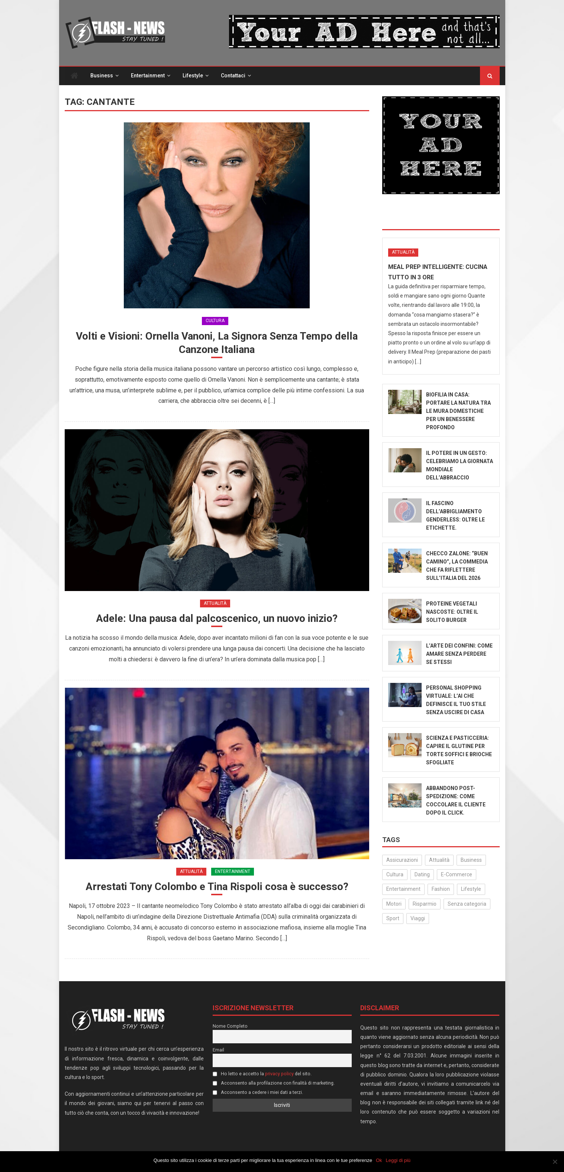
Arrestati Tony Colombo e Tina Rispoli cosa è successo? (216, 887)
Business (101, 76)
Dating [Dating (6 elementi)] (422, 875)
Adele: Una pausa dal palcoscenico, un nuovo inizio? (217, 619)
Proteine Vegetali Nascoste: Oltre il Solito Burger (452, 612)
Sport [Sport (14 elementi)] (392, 919)
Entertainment (148, 76)
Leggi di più (398, 1160)
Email (218, 1050)
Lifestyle (193, 76)
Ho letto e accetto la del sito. (262, 1074)
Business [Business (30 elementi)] (471, 860)
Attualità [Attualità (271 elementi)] (439, 860)
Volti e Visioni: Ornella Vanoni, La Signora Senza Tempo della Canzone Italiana (216, 343)
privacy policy (279, 1074)
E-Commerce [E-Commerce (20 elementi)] (456, 875)
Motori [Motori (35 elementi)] (394, 904)
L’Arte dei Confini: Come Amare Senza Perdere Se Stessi (459, 654)
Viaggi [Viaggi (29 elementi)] (417, 919)
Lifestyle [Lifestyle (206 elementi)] (471, 889)
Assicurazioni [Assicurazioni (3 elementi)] (402, 860)
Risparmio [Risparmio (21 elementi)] (424, 904)
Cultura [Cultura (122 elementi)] (394, 875)
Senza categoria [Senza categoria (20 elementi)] (467, 904)
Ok (379, 1160)
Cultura (215, 321)
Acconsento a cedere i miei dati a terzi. (258, 1093)
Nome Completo (230, 1027)
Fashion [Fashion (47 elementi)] (441, 889)
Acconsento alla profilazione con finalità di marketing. (274, 1083)
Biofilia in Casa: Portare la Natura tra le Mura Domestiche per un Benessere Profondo (458, 411)
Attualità (215, 603)
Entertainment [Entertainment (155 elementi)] (403, 889)
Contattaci (233, 76)
